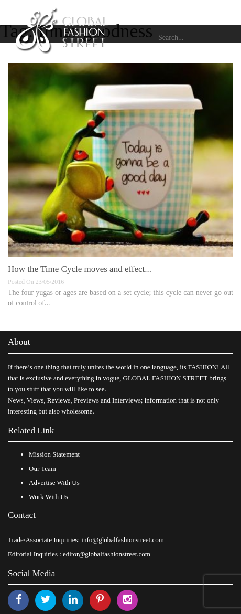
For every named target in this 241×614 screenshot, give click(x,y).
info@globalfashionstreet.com (122, 540)
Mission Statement (54, 454)
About (19, 342)
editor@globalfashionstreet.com (106, 554)
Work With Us (48, 497)
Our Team (42, 468)
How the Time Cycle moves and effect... (79, 269)
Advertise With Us (54, 482)
